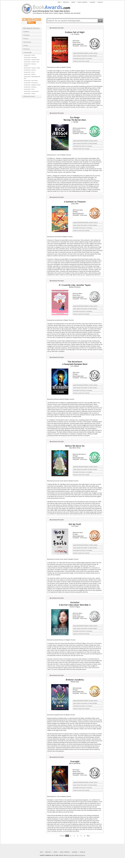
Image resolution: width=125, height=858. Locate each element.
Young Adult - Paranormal (31, 82)
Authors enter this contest (81, 61)
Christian (26, 35)
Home (58, 2)
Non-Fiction (26, 42)
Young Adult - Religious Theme (32, 84)
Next (88, 835)
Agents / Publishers (82, 2)
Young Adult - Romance (30, 87)
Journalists (92, 2)
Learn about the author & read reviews (85, 55)
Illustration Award (28, 96)
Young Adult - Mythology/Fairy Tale (32, 77)
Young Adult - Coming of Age (31, 59)
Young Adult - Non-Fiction (31, 80)
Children (25, 31)
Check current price (78, 44)
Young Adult (27, 52)
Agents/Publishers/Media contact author (85, 53)
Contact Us (100, 2)
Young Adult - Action (29, 55)
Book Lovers (65, 2)
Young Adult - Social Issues (31, 91)
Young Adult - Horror (29, 72)
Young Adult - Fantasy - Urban (32, 68)
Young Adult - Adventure (30, 57)
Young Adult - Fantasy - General (30, 64)
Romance (26, 49)
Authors (72, 2)
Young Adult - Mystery (30, 74)
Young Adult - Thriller (29, 93)
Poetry (25, 45)
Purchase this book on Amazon (82, 58)
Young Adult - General (30, 70)
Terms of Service (81, 855)
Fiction (25, 38)
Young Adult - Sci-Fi (29, 89)
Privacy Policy (71, 855)
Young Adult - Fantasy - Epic (31, 61)
